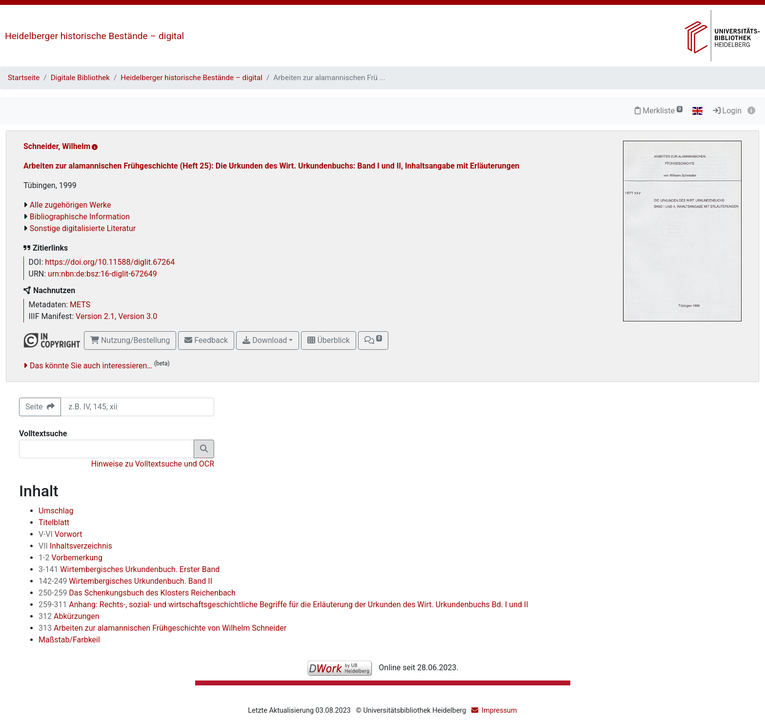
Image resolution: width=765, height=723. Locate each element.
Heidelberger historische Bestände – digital (94, 36)
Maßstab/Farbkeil (69, 639)
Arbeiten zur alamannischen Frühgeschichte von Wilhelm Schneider (162, 628)
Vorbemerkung (70, 557)
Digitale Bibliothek (80, 77)
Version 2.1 (95, 316)
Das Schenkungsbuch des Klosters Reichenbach (137, 592)
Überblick (328, 340)
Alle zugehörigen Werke (70, 205)
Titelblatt (54, 522)
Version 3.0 (137, 316)
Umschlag (56, 510)
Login (727, 110)
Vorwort (60, 534)
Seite (40, 406)
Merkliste (659, 110)
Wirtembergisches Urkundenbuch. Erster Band (129, 569)
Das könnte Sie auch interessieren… (91, 365)
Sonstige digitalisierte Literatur (83, 228)
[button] (373, 340)
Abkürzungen (69, 616)
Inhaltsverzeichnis (75, 546)
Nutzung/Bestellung (130, 340)
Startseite (24, 77)
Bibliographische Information (80, 216)
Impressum (499, 710)
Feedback (206, 340)
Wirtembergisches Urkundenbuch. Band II (125, 581)
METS (80, 304)
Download (264, 340)
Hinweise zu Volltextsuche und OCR (152, 463)
